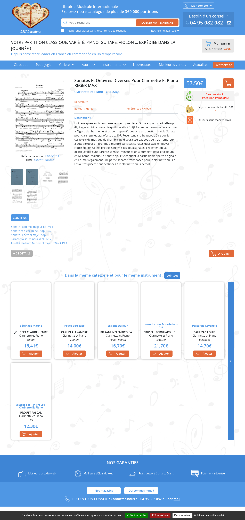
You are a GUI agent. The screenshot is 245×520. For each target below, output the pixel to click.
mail (177, 499)
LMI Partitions (31, 31)
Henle (89, 108)
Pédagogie (44, 64)
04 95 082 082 (205, 22)
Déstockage (223, 65)
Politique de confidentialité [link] (209, 515)
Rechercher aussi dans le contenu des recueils (96, 30)
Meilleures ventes (172, 64)
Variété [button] (66, 64)
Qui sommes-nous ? (141, 490)
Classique (21, 64)
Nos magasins (104, 490)
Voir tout (172, 275)
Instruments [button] (114, 64)
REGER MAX (85, 85)
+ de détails (21, 253)
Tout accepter (136, 515)
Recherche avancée (163, 30)
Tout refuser (160, 515)
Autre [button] (88, 64)
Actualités (200, 64)
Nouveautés (142, 64)
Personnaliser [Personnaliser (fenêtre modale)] (182, 515)
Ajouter (228, 83)
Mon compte (198, 6)
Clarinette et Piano (89, 92)
